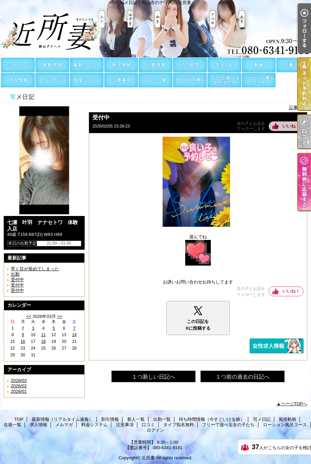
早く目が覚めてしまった (35, 268)
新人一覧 (121, 65)
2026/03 (19, 380)
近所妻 (148, 457)
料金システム (86, 80)
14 (74, 334)
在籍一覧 (293, 65)
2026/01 (19, 391)
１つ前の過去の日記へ (243, 377)
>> (59, 316)
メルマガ (52, 80)
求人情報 (18, 80)
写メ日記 (224, 65)
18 (43, 341)
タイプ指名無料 (190, 80)
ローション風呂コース (259, 80)
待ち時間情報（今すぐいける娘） (190, 65)
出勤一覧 (155, 65)
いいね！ (291, 126)
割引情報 (86, 65)
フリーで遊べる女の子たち (224, 80)
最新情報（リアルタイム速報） (52, 65)
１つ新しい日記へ (153, 377)
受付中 (17, 279)
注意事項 (121, 80)
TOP (18, 65)
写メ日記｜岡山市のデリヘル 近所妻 (155, 28)
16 (23, 341)
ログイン (155, 430)
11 (43, 334)
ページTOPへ (294, 403)
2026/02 (19, 385)
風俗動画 (259, 65)
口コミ (155, 80)
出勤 (15, 274)
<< (28, 316)
